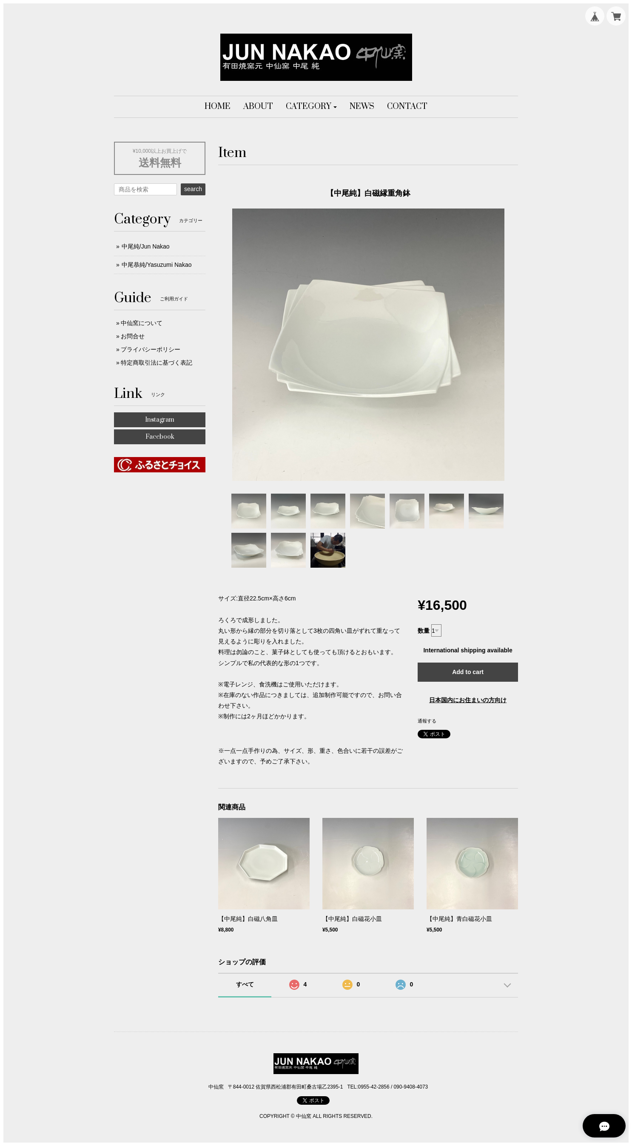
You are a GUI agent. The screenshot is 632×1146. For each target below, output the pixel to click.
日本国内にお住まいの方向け (468, 700)
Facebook (159, 437)
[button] (311, 106)
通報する (427, 720)
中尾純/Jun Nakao (146, 246)
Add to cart (468, 672)
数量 (424, 630)
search (193, 189)
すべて (245, 984)
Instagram (159, 420)
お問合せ (133, 336)
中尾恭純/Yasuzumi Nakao (157, 264)
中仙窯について (141, 323)
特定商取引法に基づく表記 (156, 362)
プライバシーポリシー (150, 349)
